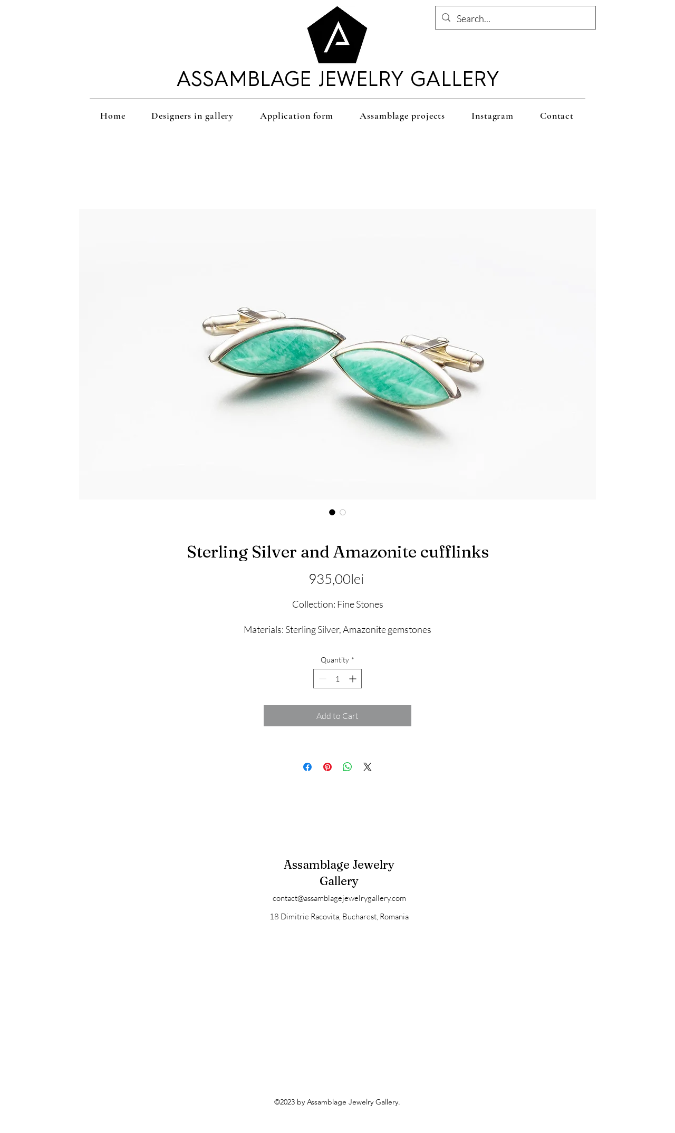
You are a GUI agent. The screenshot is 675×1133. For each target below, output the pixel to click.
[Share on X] (367, 767)
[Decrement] (321, 678)
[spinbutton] (337, 678)
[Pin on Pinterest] (327, 767)
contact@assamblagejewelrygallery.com (339, 898)
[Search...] (515, 19)
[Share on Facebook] (307, 767)
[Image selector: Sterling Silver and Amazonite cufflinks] (332, 512)
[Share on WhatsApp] (347, 767)
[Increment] (353, 678)
